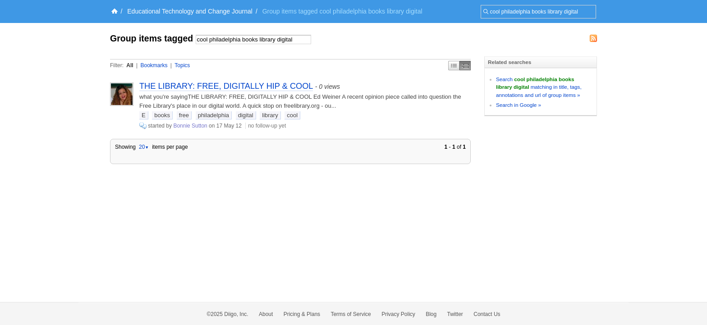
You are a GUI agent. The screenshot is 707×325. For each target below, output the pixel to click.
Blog (431, 314)
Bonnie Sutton (190, 126)
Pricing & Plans (302, 314)
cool (292, 115)
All (129, 65)
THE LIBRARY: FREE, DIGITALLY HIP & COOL (226, 86)
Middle (465, 65)
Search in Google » (518, 105)
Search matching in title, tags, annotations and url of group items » (539, 87)
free (184, 115)
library (270, 115)
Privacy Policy (398, 314)
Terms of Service (351, 314)
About (266, 314)
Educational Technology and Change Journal (189, 11)
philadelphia (213, 115)
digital (245, 115)
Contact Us (486, 314)
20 (144, 147)
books (162, 115)
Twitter (455, 314)
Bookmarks (153, 65)
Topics (182, 65)
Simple (453, 65)
